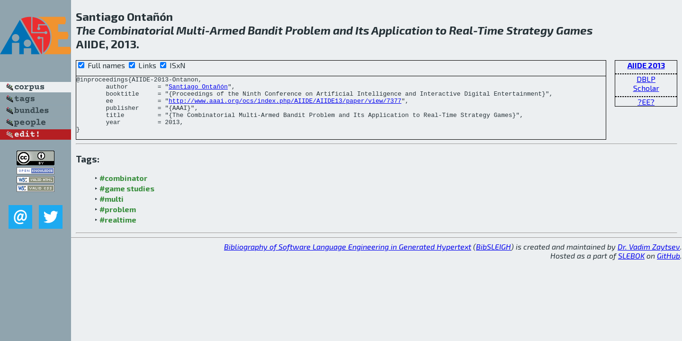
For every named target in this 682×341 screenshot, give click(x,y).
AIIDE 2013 (646, 65)
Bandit (265, 30)
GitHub (668, 266)
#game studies (126, 199)
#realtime (117, 230)
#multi (111, 210)
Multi (190, 30)
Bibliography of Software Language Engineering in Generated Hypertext (347, 257)
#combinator (123, 189)
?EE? (646, 101)
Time (490, 30)
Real (461, 30)
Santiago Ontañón (198, 89)
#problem (117, 220)
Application (402, 30)
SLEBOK (631, 266)
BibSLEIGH (493, 257)
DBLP (646, 78)
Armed (227, 30)
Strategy (530, 30)
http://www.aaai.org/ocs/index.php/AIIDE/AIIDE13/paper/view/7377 (285, 106)
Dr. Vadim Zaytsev (649, 257)
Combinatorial (136, 30)
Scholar (646, 87)
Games (574, 30)
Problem (308, 30)
